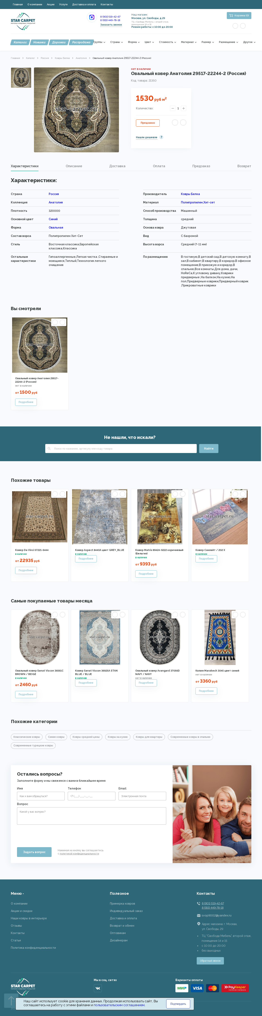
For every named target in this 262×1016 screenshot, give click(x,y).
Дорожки (59, 42)
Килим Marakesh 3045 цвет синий (217, 670)
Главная (18, 4)
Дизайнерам (119, 940)
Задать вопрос (34, 852)
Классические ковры (27, 737)
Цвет (148, 42)
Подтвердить (178, 1003)
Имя (20, 788)
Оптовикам (118, 933)
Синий (53, 219)
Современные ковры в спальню (190, 737)
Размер (206, 42)
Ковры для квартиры (149, 737)
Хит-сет (209, 202)
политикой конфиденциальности (79, 853)
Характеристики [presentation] (24, 166)
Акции (50, 4)
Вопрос (22, 804)
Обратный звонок (210, 960)
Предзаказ (148, 122)
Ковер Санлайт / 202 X (210, 550)
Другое (248, 42)
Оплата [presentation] (159, 166)
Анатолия (81, 58)
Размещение (227, 42)
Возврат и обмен (122, 925)
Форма (132, 42)
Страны (115, 42)
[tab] (24, 166)
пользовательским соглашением (119, 1005)
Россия (45, 58)
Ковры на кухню (118, 737)
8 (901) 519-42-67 (110, 16)
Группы (97, 42)
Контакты (107, 4)
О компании (34, 4)
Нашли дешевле (146, 137)
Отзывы (16, 925)
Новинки (39, 42)
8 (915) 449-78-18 (110, 20)
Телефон (74, 788)
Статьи (16, 940)
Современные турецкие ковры (33, 745)
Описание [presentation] (74, 166)
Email (122, 788)
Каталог (20, 42)
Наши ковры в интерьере (29, 918)
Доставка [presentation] (117, 166)
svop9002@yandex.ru (217, 915)
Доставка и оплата (84, 4)
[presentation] (48, 834)
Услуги (63, 4)
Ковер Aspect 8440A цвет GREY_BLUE (99, 550)
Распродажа (81, 42)
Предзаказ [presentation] (201, 166)
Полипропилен (192, 202)
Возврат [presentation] (244, 166)
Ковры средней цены (86, 737)
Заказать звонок (111, 24)
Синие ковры (56, 737)
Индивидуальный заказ (126, 911)
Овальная (56, 227)
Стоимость (166, 42)
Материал (187, 42)
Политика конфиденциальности (33, 947)
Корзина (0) (242, 15)
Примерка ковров (122, 903)
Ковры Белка (62, 58)
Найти (208, 448)
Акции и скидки (21, 911)
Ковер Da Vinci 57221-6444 (32, 550)
